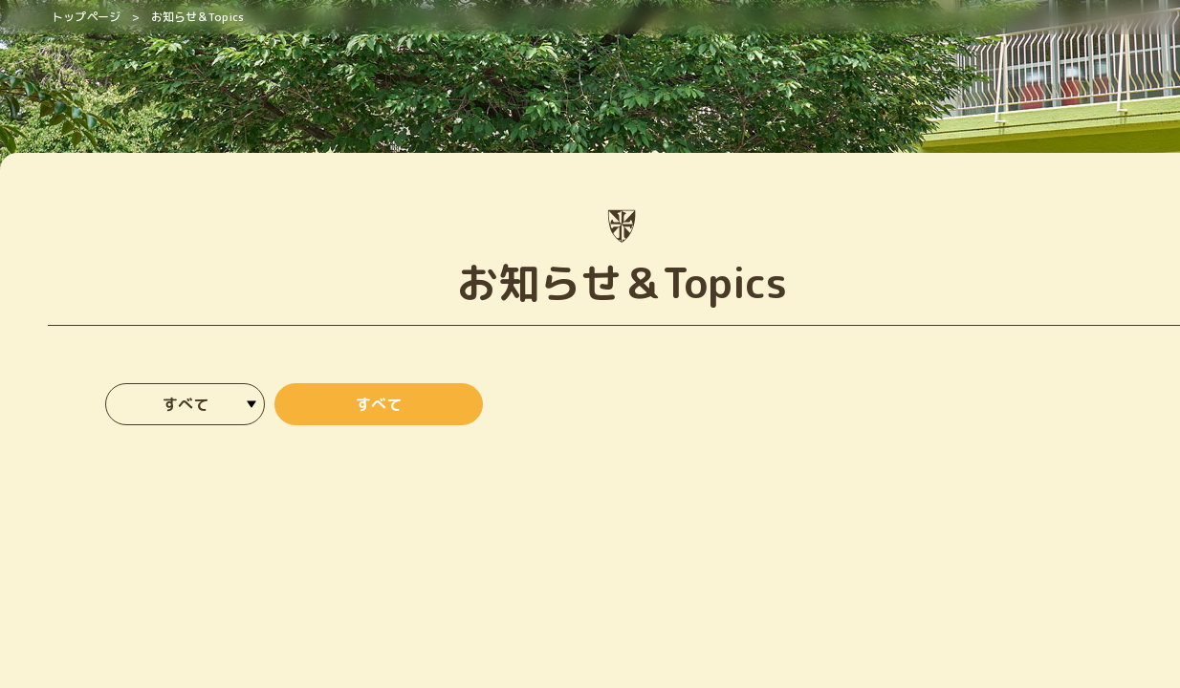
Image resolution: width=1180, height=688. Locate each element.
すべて (379, 404)
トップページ (86, 17)
